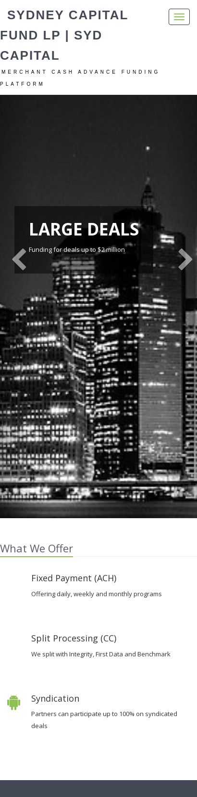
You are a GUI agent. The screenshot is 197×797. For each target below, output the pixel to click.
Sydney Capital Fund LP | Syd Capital (64, 35)
